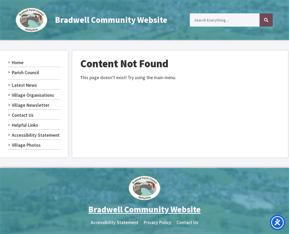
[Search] (266, 20)
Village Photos (26, 145)
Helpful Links (25, 125)
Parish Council (25, 72)
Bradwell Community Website (111, 20)
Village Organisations (33, 95)
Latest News (24, 85)
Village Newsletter (30, 105)
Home (18, 62)
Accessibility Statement (36, 135)
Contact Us (23, 115)
